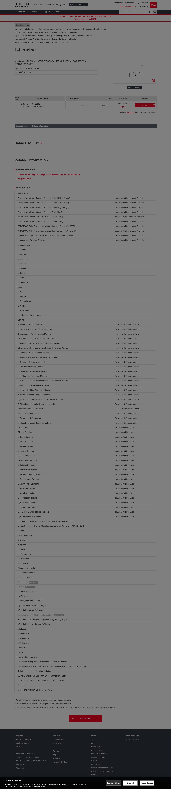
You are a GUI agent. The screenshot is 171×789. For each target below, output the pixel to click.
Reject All (130, 783)
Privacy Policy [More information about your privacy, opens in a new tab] (39, 786)
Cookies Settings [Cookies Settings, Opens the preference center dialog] (113, 783)
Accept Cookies (147, 783)
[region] (85, 783)
